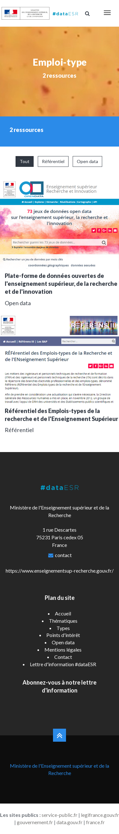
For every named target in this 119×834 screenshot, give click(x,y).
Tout (25, 161)
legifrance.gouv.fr (100, 815)
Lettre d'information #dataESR (63, 664)
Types (63, 628)
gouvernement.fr (35, 822)
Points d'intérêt (63, 635)
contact (63, 555)
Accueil (63, 613)
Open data (87, 161)
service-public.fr (59, 815)
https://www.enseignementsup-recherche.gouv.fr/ (60, 571)
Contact (63, 657)
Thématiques (63, 621)
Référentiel (53, 161)
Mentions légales (63, 650)
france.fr (95, 822)
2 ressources (59, 75)
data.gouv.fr (69, 822)
